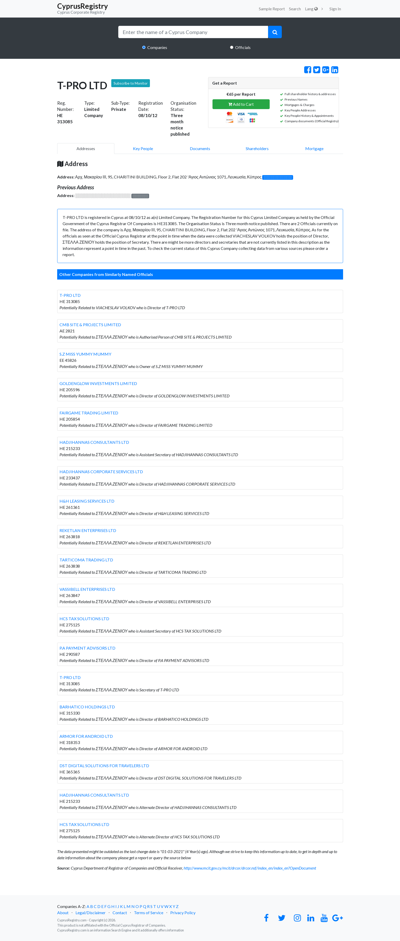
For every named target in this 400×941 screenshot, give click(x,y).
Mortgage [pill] (314, 148)
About (63, 912)
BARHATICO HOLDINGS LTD (87, 706)
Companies (157, 47)
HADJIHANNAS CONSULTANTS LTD (94, 442)
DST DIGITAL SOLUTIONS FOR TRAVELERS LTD (104, 765)
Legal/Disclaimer (90, 912)
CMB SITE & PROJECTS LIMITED (90, 324)
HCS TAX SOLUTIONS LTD (84, 618)
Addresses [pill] (85, 148)
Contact (120, 912)
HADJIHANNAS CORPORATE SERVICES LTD (101, 471)
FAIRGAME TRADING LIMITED (88, 412)
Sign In (335, 8)
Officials (243, 47)
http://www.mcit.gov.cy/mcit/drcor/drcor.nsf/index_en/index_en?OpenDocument (250, 867)
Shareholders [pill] (257, 148)
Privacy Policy (182, 912)
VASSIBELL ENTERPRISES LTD (87, 589)
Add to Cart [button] (241, 104)
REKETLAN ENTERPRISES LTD (87, 530)
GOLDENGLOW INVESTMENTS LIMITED (98, 383)
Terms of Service (148, 912)
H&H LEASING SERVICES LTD (86, 500)
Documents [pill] (200, 148)
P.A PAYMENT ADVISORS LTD (87, 647)
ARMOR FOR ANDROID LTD (86, 736)
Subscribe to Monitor (131, 83)
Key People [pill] (143, 148)
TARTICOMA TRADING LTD (86, 559)
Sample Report (272, 8)
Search (295, 8)
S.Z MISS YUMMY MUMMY (85, 353)
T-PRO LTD (70, 295)
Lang (311, 8)
